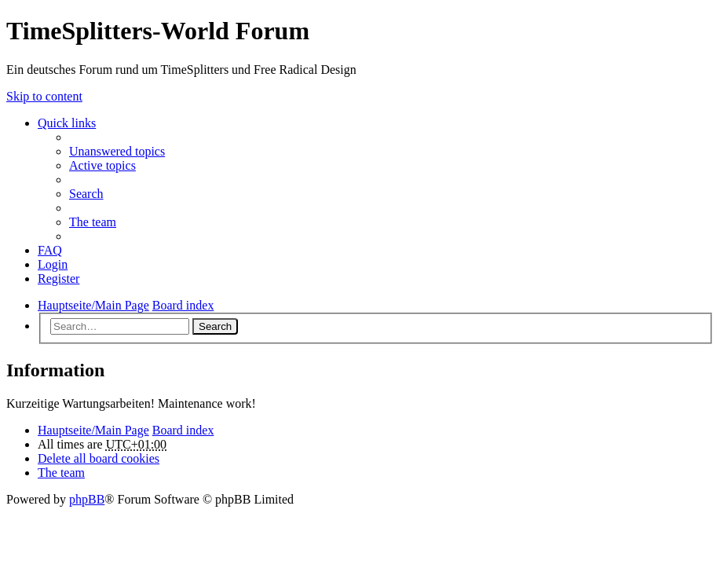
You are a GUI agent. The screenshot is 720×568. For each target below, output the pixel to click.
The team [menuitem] (92, 222)
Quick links (67, 123)
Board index (183, 430)
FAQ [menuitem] (50, 250)
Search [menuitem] (86, 193)
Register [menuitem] (58, 278)
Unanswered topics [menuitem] (117, 151)
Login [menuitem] (53, 264)
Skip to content (44, 96)
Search (215, 326)
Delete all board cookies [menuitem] (98, 458)
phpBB (86, 499)
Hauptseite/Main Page (93, 430)
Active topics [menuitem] (102, 165)
